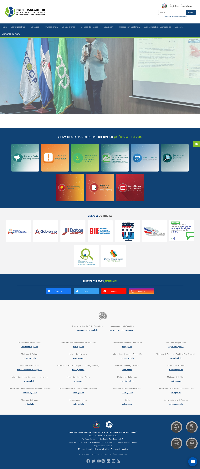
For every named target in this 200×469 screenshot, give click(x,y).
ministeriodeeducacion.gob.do (29, 369)
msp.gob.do (176, 392)
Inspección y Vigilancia (129, 27)
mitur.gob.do (78, 404)
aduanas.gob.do (176, 404)
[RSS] (118, 461)
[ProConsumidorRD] (88, 461)
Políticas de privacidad (100, 449)
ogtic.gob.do (127, 404)
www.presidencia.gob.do (87, 330)
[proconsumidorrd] (93, 461)
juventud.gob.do (127, 381)
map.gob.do (127, 347)
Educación (108, 27)
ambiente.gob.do (30, 392)
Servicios (35, 27)
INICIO (167, 16)
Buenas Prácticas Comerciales (157, 27)
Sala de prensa (68, 27)
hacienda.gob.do (176, 369)
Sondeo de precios (89, 27)
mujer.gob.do (176, 381)
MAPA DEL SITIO (175, 16)
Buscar (191, 12)
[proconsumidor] (108, 461)
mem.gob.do (127, 369)
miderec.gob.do (127, 358)
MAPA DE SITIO (101, 436)
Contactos (179, 27)
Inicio (4, 27)
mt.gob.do (29, 404)
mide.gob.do (78, 358)
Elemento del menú (11, 33)
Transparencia (51, 27)
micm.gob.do (29, 381)
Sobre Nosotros (18, 27)
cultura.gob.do (30, 358)
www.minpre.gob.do (29, 347)
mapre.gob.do (78, 347)
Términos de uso (84, 449)
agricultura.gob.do (175, 347)
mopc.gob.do (78, 392)
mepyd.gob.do (176, 358)
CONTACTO (186, 16)
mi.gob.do (78, 381)
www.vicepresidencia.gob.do (121, 330)
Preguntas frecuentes (119, 449)
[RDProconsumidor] (98, 461)
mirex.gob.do (127, 392)
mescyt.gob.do (78, 369)
